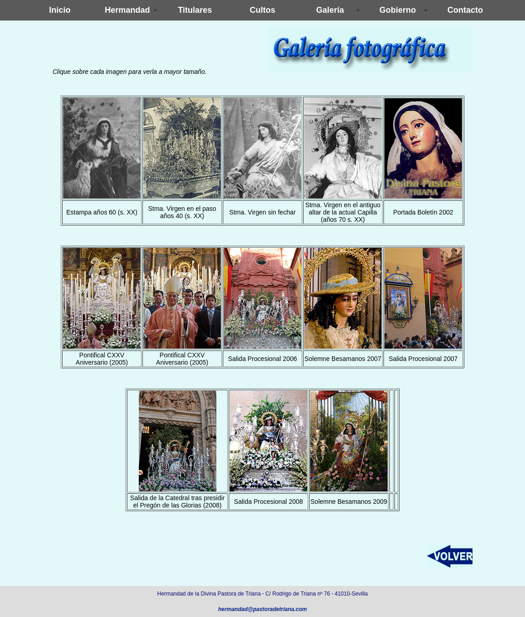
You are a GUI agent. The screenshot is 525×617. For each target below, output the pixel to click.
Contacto (465, 10)
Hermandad (127, 10)
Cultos (262, 10)
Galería (330, 10)
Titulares (195, 10)
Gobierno (397, 10)
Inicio (59, 10)
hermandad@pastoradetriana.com (262, 609)
